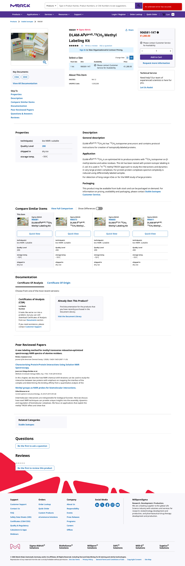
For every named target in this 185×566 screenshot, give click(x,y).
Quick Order (152, 14)
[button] (119, 14)
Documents (32, 320)
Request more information (156, 63)
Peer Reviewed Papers (22, 109)
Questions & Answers (22, 113)
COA (16, 77)
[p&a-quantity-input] (156, 51)
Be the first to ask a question (32, 446)
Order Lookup (136, 14)
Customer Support (33, 326)
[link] (23, 504)
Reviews (15, 117)
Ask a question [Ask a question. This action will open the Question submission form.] (106, 45)
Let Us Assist (146, 87)
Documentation (19, 106)
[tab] (15, 22)
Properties (16, 94)
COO (25, 77)
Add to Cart (156, 57)
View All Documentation (25, 83)
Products (13, 21)
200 (44, 146)
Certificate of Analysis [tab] (30, 282)
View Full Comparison (62, 208)
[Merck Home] (20, 5)
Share (129, 30)
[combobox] (93, 6)
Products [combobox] (50, 6)
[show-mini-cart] (168, 14)
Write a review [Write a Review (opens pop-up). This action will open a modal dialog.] (91, 45)
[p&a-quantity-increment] (170, 51)
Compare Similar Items (23, 102)
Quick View (34, 233)
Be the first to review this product (36, 469)
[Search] (138, 6)
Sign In (83, 50)
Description (17, 98)
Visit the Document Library (69, 316)
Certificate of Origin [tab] (58, 282)
